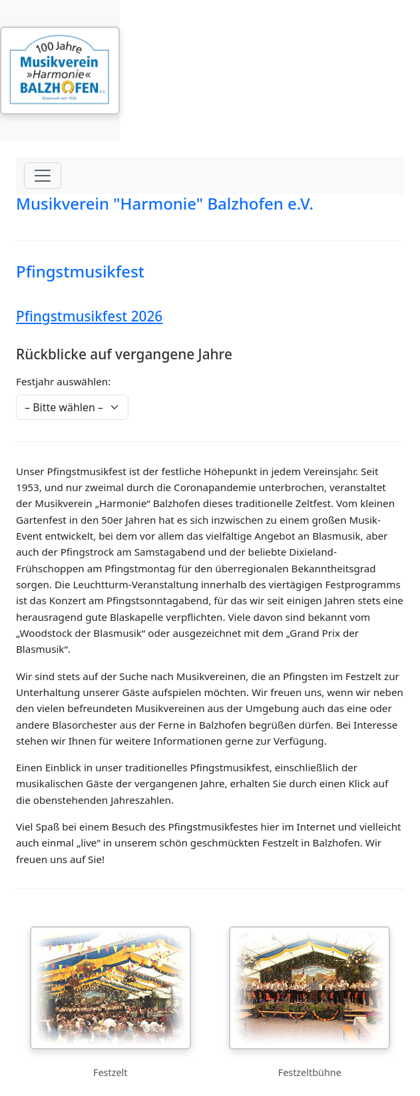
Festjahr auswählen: (63, 381)
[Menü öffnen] (42, 175)
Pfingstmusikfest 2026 (89, 316)
